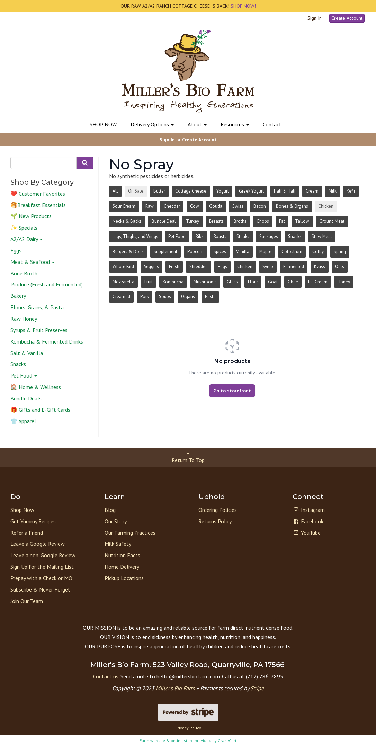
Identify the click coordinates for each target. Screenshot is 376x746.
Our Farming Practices (130, 532)
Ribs (200, 236)
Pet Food (23, 375)
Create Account (346, 18)
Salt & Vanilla (26, 352)
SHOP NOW (103, 124)
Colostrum (291, 252)
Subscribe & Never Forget (40, 589)
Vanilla (242, 252)
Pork (144, 297)
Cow (194, 206)
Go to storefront (232, 391)
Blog (110, 509)
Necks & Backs (127, 221)
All (115, 191)
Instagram (309, 509)
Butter (159, 191)
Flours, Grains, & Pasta (37, 307)
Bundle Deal (164, 221)
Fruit (148, 282)
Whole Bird (123, 266)
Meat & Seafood (32, 261)
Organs (188, 297)
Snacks (18, 364)
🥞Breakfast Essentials (38, 205)
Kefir (351, 191)
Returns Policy (215, 521)
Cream (312, 191)
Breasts (216, 221)
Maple (265, 252)
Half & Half (285, 191)
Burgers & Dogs (128, 252)
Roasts (220, 236)
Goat (273, 282)
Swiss (237, 206)
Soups (165, 297)
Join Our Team (26, 600)
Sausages (268, 236)
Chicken (325, 206)
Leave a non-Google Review (42, 555)
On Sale (135, 191)
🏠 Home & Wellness (35, 386)
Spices (220, 252)
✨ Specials (23, 227)
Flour (253, 282)
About (197, 124)
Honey (344, 282)
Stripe (257, 688)
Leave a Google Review (37, 543)
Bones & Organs (292, 206)
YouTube (307, 532)
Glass (232, 282)
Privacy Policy (188, 727)
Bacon (259, 206)
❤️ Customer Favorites (37, 193)
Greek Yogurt (251, 191)
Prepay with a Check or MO (41, 578)
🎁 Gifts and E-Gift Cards (40, 409)
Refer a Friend (26, 532)
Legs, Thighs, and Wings (135, 236)
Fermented (293, 266)
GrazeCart (227, 740)
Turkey (192, 221)
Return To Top (188, 457)
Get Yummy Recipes (33, 521)
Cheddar (172, 206)
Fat (282, 221)
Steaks (242, 236)
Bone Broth (23, 273)
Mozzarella (123, 282)
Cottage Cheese (190, 191)
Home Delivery (122, 566)
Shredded (198, 266)
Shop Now (22, 509)
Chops (263, 221)
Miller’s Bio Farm (175, 688)
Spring (340, 252)
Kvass (319, 266)
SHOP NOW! (242, 6)
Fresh (174, 266)
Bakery (18, 295)
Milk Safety (118, 543)
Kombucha (173, 282)
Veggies (151, 266)
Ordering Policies (217, 509)
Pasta (210, 297)
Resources (235, 124)
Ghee (293, 282)
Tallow (302, 221)
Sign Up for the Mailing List (42, 566)
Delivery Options (152, 124)
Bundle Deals (26, 398)
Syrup (267, 266)
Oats (339, 266)
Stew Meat (322, 236)
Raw (149, 206)
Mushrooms (205, 282)
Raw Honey (23, 318)
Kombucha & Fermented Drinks (46, 341)
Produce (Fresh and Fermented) (46, 284)
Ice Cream (318, 282)
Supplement (165, 252)
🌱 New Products (31, 216)
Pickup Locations (124, 578)
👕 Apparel (23, 421)
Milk (333, 191)
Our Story (116, 521)
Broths (240, 221)
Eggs (15, 250)
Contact (272, 124)
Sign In (314, 18)
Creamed (121, 297)
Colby (318, 252)
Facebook (308, 521)
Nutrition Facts (122, 555)
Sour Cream (124, 206)
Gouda (215, 206)
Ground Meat (331, 221)
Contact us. (106, 676)
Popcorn (195, 252)
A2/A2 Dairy (26, 239)
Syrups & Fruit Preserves (39, 330)
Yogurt (222, 191)
